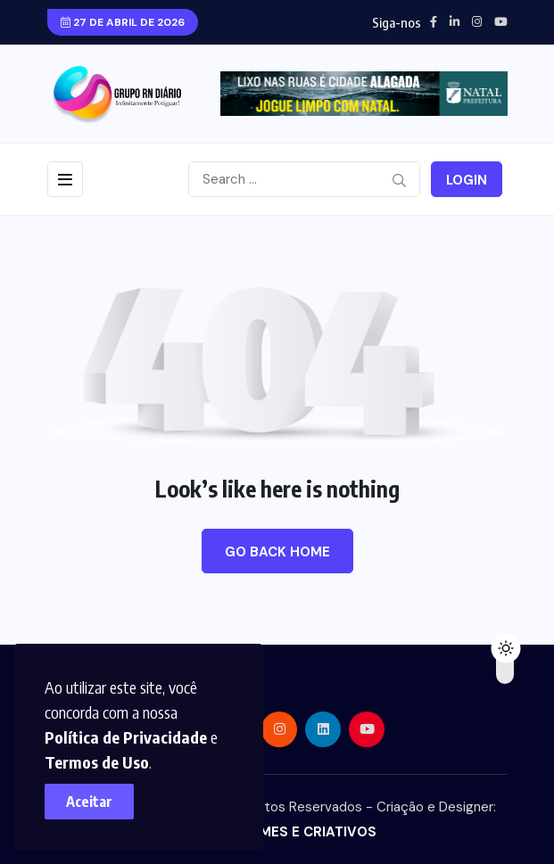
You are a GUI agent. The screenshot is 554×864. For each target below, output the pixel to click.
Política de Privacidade (126, 737)
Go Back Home (277, 552)
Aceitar (89, 802)
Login (466, 180)
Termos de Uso (97, 762)
